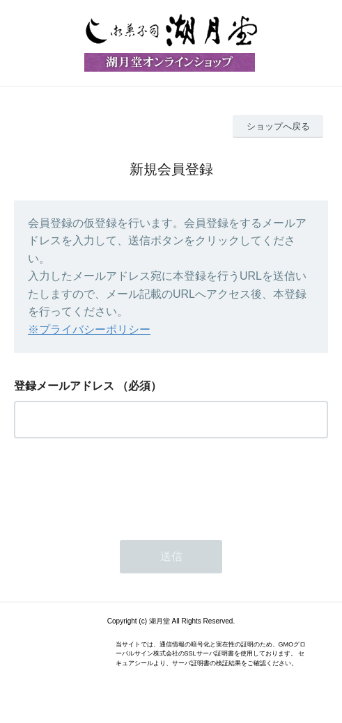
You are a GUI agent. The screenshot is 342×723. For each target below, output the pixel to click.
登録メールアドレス (64, 386)
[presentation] (120, 485)
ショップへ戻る (278, 126)
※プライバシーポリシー (89, 329)
